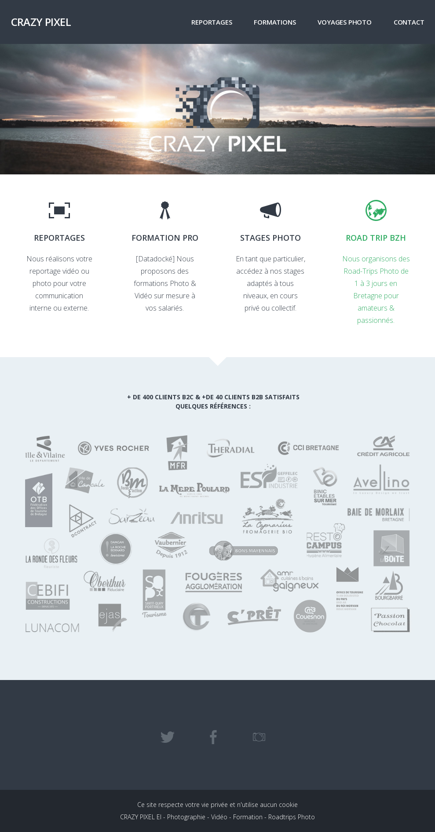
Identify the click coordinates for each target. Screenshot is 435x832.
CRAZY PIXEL (41, 21)
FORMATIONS (275, 22)
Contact (409, 22)
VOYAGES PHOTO (344, 22)
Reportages (211, 22)
